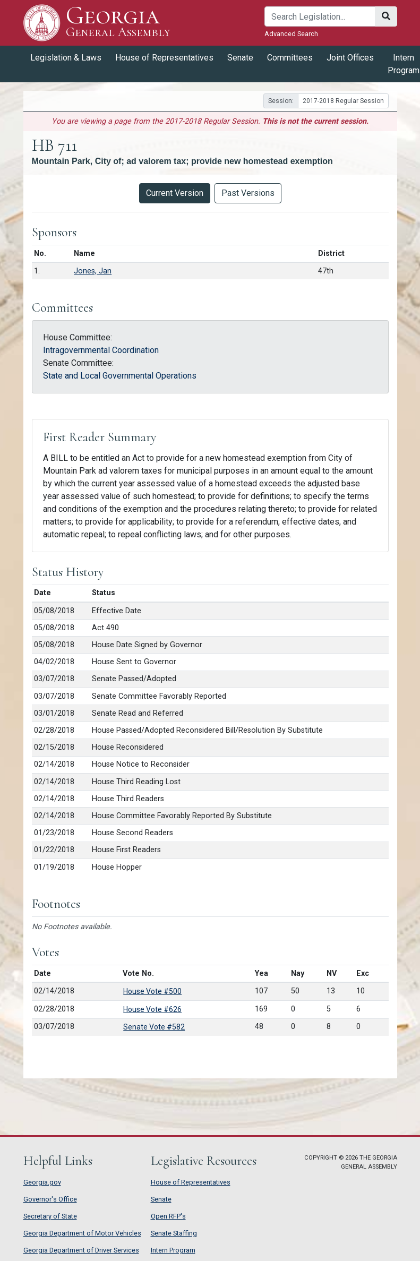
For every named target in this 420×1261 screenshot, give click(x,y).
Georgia (118, 22)
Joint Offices (350, 58)
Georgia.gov (42, 1182)
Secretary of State (50, 1216)
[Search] (319, 16)
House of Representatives (164, 58)
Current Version (174, 193)
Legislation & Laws (65, 58)
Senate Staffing (174, 1233)
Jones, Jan (93, 271)
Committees (290, 58)
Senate (240, 58)
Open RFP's (168, 1216)
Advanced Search (291, 34)
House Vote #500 (152, 991)
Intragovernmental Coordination (101, 350)
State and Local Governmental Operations (119, 376)
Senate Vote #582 (154, 1027)
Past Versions (248, 193)
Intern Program (173, 1250)
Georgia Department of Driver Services (81, 1250)
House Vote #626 (152, 1009)
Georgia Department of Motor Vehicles (82, 1233)
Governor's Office (50, 1199)
